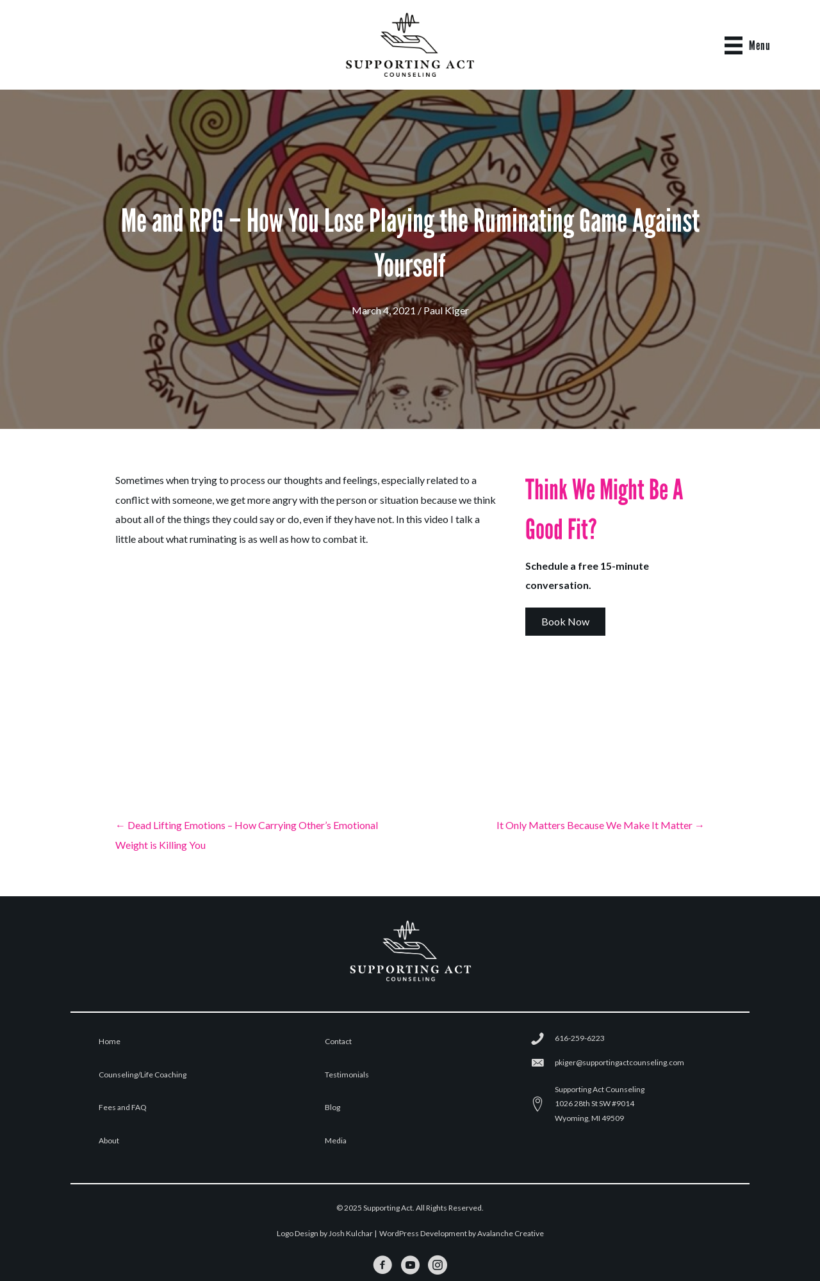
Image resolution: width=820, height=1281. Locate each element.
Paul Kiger (446, 310)
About (109, 1140)
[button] (565, 622)
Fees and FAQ (123, 1107)
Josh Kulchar (351, 1233)
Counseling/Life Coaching (142, 1074)
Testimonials (347, 1074)
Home (109, 1041)
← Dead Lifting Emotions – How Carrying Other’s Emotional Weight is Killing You (246, 834)
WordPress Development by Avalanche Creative (461, 1233)
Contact (338, 1041)
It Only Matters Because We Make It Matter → (600, 825)
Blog (332, 1107)
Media (336, 1140)
